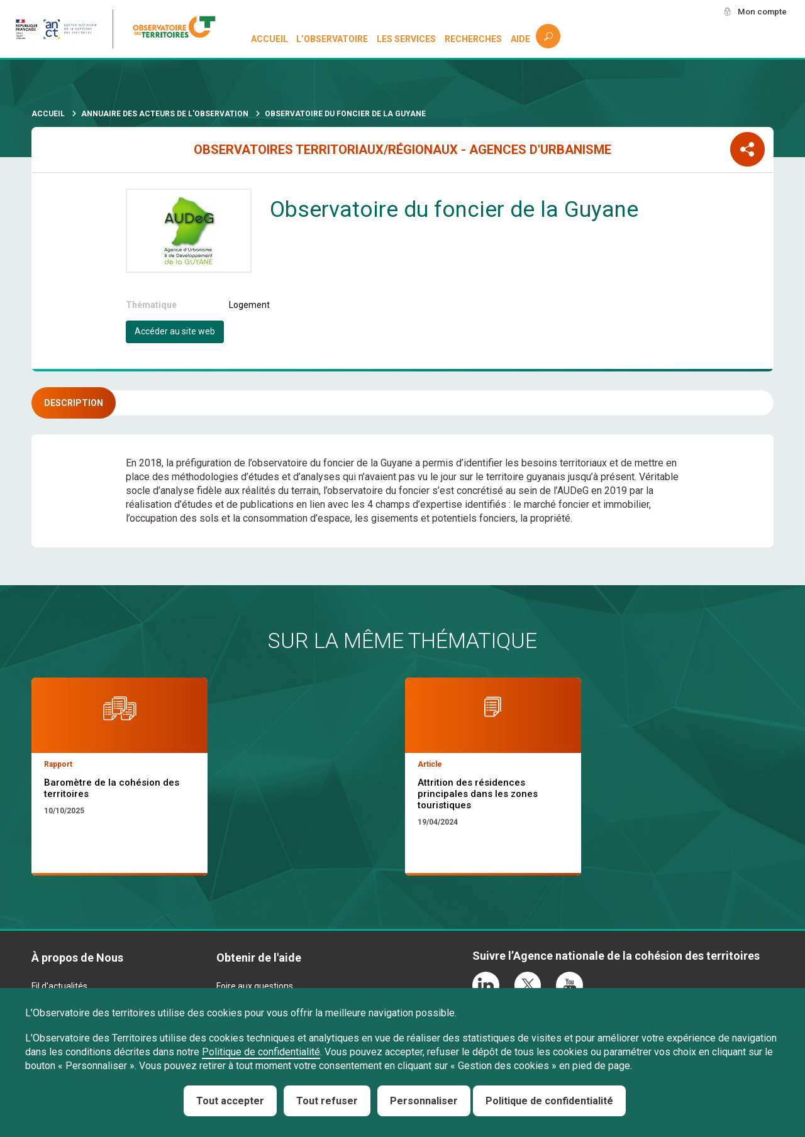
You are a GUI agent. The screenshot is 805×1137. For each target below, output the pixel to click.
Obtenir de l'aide (258, 957)
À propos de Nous (77, 957)
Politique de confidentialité (261, 1052)
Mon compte (760, 12)
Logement (249, 305)
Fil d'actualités (59, 986)
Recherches (473, 39)
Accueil (269, 39)
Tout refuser (327, 1101)
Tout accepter (230, 1101)
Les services (406, 39)
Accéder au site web (175, 331)
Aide (520, 39)
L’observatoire (333, 39)
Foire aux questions (254, 986)
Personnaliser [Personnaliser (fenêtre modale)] (424, 1101)
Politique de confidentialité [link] (549, 1101)
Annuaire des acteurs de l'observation (164, 113)
